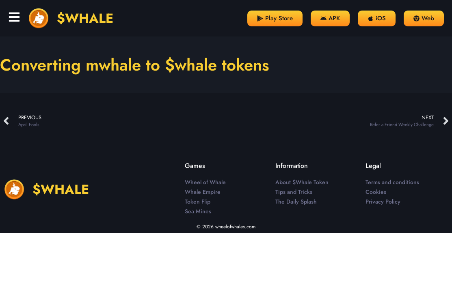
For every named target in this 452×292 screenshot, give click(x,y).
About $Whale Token (302, 182)
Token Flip (197, 202)
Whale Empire (203, 192)
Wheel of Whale (205, 182)
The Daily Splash (296, 202)
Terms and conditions (392, 182)
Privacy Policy (382, 202)
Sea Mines (198, 211)
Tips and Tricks (293, 192)
